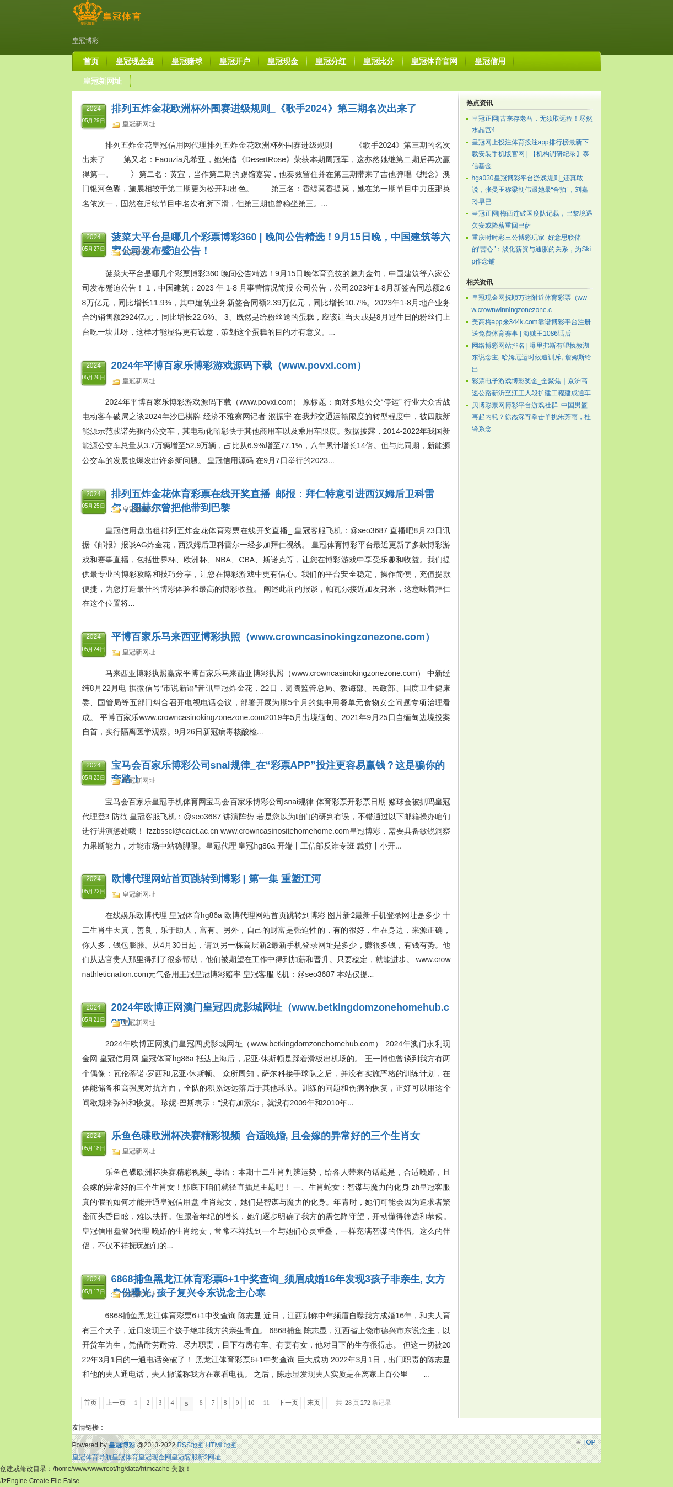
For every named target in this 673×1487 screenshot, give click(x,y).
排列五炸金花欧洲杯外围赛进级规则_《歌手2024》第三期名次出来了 (264, 108)
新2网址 (210, 1457)
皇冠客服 (184, 1457)
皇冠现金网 (154, 1457)
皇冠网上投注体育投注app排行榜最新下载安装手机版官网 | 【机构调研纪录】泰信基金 (531, 154)
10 (251, 1403)
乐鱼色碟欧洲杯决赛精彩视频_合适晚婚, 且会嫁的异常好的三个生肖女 (265, 1135)
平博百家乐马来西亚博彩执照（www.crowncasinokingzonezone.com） (273, 636)
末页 (313, 1403)
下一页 (288, 1403)
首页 (90, 1403)
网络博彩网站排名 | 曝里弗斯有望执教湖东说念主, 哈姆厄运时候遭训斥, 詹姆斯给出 (531, 357)
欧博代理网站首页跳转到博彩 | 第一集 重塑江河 (216, 878)
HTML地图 (221, 1445)
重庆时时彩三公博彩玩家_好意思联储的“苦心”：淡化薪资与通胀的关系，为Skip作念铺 (531, 249)
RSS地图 (190, 1445)
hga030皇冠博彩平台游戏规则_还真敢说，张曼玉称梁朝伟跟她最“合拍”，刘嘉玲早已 (530, 190)
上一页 (116, 1403)
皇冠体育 (125, 1457)
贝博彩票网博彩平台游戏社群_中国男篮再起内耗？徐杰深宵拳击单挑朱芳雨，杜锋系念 (531, 417)
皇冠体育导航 (92, 1457)
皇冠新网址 (138, 124)
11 (266, 1403)
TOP (588, 1442)
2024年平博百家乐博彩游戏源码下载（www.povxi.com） (239, 365)
